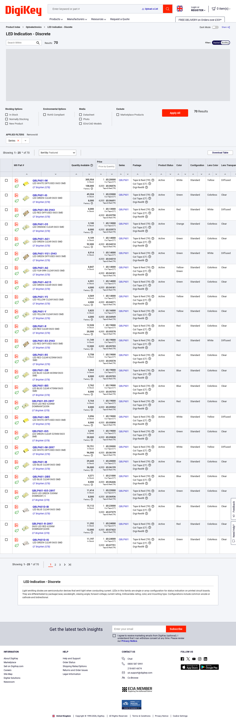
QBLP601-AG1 (41, 238)
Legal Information (72, 674)
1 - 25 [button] (17, 152)
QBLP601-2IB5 (41, 476)
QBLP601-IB (40, 461)
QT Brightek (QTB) (41, 187)
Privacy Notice (129, 641)
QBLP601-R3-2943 (44, 340)
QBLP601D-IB (41, 506)
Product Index (13, 27)
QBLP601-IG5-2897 (43, 490)
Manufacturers (75, 19)
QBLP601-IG (40, 195)
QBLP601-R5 (40, 354)
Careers (7, 670)
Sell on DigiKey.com (13, 666)
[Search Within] (21, 42)
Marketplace (10, 662)
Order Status (69, 662)
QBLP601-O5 (40, 224)
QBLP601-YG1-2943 (45, 253)
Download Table (220, 152)
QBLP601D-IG (41, 539)
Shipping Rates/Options (75, 666)
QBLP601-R (39, 326)
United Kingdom (61, 716)
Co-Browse (130, 678)
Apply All (175, 112)
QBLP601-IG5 (40, 431)
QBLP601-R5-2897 (43, 401)
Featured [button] (49, 152)
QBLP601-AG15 (42, 282)
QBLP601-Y (39, 311)
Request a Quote (119, 19)
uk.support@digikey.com (137, 673)
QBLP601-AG (40, 267)
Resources (97, 19)
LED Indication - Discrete (59, 27)
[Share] (226, 27)
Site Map (8, 674)
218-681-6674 (132, 668)
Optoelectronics (34, 27)
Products (55, 19)
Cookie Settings (180, 716)
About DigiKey (11, 658)
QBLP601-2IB (40, 370)
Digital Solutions (12, 678)
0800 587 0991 (132, 664)
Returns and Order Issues (75, 670)
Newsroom (9, 682)
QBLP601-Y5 (40, 296)
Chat (127, 659)
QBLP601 (124, 180)
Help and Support (71, 658)
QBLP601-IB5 (40, 385)
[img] (23, 11)
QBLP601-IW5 (41, 417)
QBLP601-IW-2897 (44, 447)
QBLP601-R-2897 (42, 523)
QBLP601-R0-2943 (44, 209)
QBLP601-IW (40, 180)
